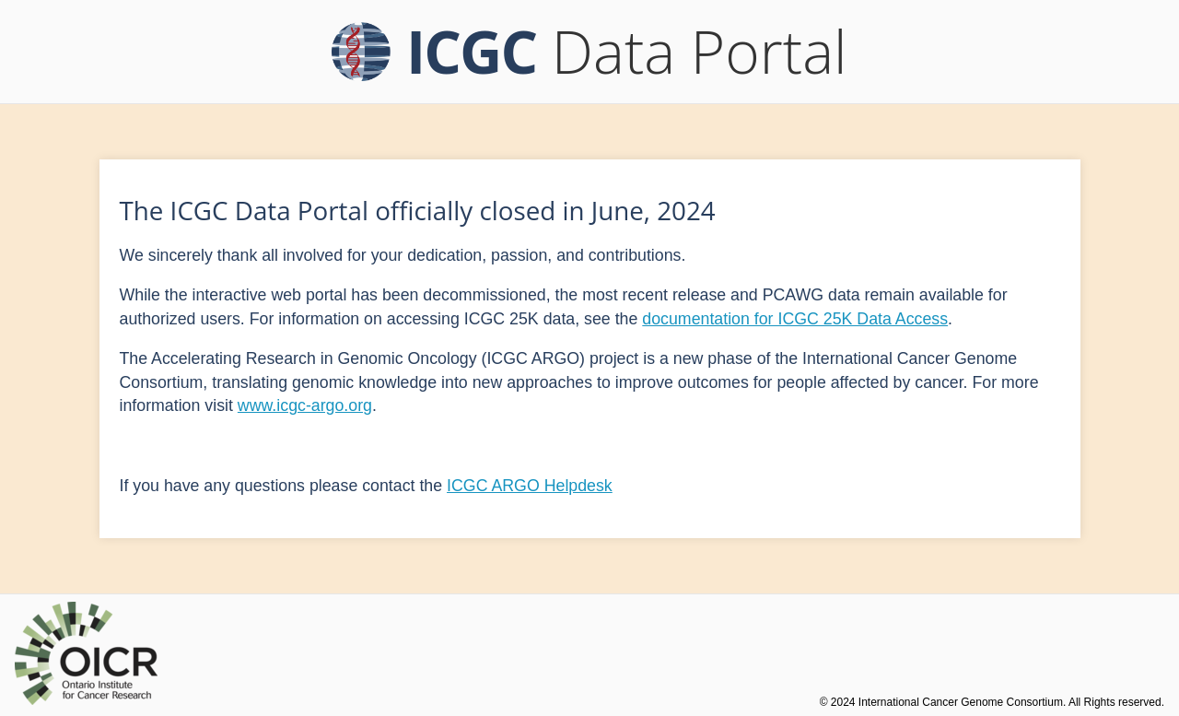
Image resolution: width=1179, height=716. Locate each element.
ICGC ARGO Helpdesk (530, 485)
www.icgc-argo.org (305, 405)
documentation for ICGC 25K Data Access (795, 319)
